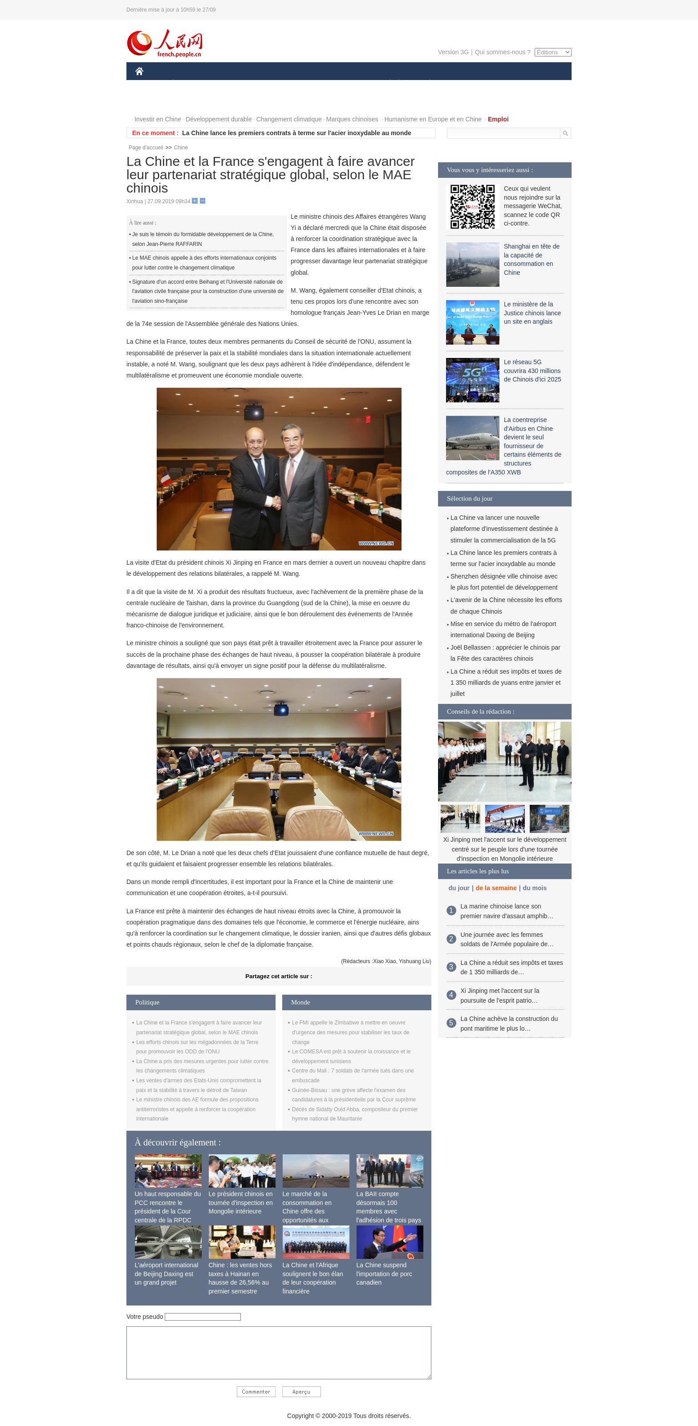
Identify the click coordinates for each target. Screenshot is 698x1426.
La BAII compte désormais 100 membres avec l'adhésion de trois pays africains (389, 1211)
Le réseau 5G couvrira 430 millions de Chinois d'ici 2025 (532, 370)
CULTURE (346, 84)
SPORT (461, 84)
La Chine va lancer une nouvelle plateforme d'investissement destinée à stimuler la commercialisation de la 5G (504, 528)
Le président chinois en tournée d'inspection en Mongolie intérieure (241, 1202)
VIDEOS (189, 101)
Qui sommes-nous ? (503, 52)
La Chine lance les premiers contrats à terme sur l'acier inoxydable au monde (296, 133)
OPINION (541, 84)
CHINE (151, 84)
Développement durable (219, 119)
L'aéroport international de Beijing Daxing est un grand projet (167, 1273)
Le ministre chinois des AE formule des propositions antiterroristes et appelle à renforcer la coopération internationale (197, 1109)
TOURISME (499, 84)
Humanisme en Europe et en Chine (433, 119)
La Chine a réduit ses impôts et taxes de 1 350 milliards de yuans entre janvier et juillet (506, 682)
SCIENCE (306, 84)
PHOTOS (153, 101)
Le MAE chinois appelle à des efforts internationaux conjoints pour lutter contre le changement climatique (204, 263)
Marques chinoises (352, 119)
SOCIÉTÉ (386, 84)
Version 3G (453, 52)
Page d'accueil (146, 148)
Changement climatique (289, 119)
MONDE (230, 84)
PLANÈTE (425, 84)
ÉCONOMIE (189, 84)
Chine (181, 148)
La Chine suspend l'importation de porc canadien (385, 1273)
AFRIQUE (267, 84)
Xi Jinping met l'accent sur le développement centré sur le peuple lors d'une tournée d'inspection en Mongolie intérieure (505, 849)
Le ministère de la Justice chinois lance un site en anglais (532, 313)
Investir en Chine (157, 119)
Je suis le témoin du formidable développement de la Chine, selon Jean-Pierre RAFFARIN (203, 239)
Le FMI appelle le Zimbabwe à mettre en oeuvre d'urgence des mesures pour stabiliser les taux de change (351, 1032)
